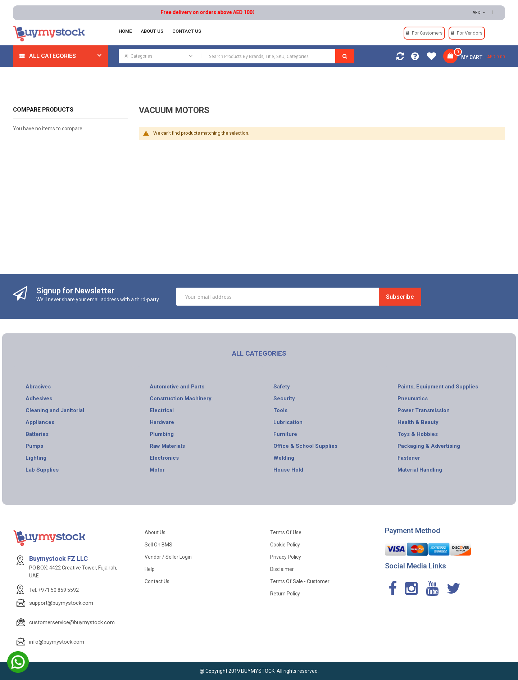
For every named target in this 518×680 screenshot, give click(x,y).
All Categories (52, 56)
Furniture (285, 434)
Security (284, 398)
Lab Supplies (42, 470)
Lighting (36, 458)
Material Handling (419, 470)
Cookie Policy (285, 545)
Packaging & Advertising (428, 446)
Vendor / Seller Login (168, 557)
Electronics (164, 458)
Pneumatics (412, 398)
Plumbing (162, 434)
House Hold (288, 470)
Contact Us (157, 581)
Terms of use (285, 532)
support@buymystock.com (61, 603)
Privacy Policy (285, 557)
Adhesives (39, 398)
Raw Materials (167, 446)
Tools (280, 410)
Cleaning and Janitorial (55, 410)
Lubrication (288, 422)
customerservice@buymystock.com (72, 622)
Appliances (40, 422)
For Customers (427, 33)
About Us (155, 532)
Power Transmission (423, 410)
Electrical (162, 410)
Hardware (162, 422)
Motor (157, 470)
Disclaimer (282, 569)
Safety (281, 386)
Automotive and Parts (177, 386)
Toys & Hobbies (417, 434)
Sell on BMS (158, 545)
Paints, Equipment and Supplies (437, 386)
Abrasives (38, 386)
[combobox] (236, 56)
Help (150, 569)
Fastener (408, 458)
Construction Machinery (181, 398)
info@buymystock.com (56, 642)
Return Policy (285, 593)
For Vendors (469, 33)
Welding (283, 458)
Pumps (34, 446)
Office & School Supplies (305, 446)
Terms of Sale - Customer (300, 581)
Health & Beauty (418, 422)
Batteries (37, 434)
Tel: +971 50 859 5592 (54, 590)
